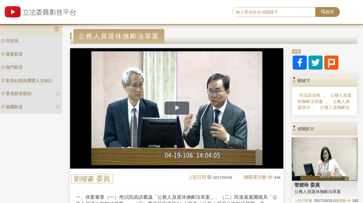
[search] (274, 12)
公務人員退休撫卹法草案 (324, 98)
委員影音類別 (16, 93)
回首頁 (10, 40)
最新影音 (12, 54)
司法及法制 (309, 95)
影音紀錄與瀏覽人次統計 (27, 80)
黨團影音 (12, 106)
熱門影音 (12, 67)
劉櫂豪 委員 (92, 178)
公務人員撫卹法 (335, 107)
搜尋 (327, 11)
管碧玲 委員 (307, 184)
